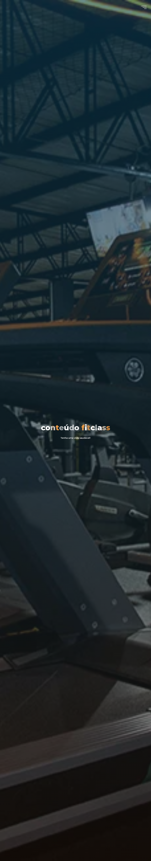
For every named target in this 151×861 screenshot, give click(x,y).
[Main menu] (144, 7)
